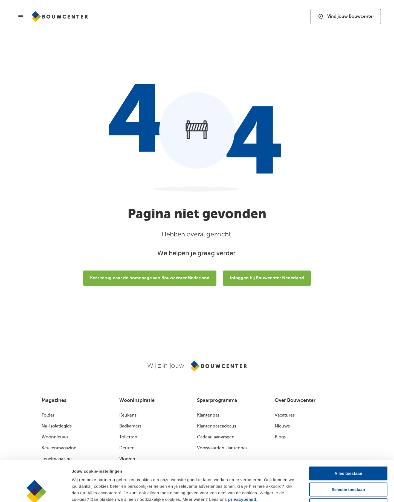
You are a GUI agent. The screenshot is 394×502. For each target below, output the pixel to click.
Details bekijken (298, 491)
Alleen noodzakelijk (348, 467)
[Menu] (20, 16)
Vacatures (285, 415)
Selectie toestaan (348, 451)
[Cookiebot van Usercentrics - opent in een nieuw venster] (35, 491)
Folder (48, 415)
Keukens (128, 415)
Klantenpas (208, 415)
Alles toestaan (348, 435)
